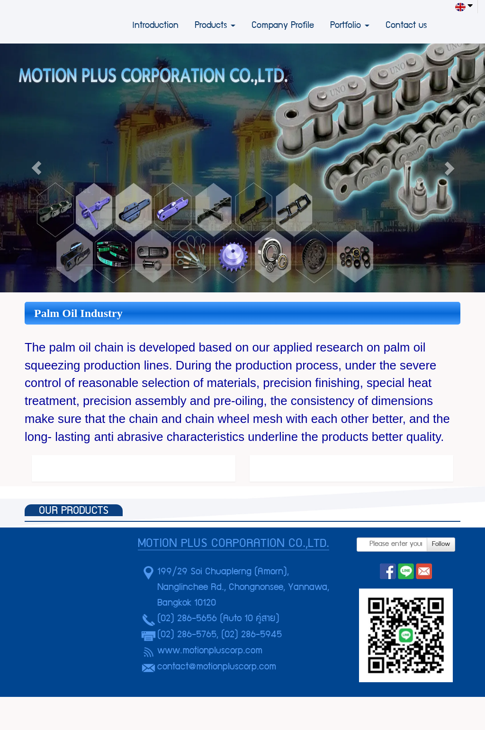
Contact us (406, 26)
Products (215, 26)
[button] (36, 168)
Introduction (155, 26)
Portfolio (349, 26)
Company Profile (282, 26)
